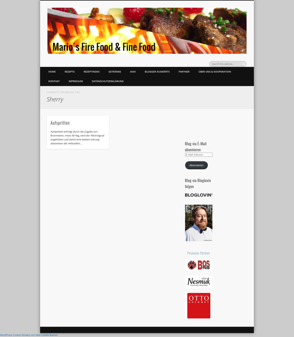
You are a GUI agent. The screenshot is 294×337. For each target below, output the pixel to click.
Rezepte (70, 71)
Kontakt (54, 81)
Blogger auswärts (157, 71)
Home (52, 71)
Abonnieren (196, 165)
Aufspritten (60, 122)
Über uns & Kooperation (215, 71)
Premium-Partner (199, 253)
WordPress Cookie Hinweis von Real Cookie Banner (29, 335)
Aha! (133, 71)
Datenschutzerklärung (108, 81)
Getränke (115, 71)
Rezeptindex (92, 71)
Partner (184, 71)
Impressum (76, 81)
